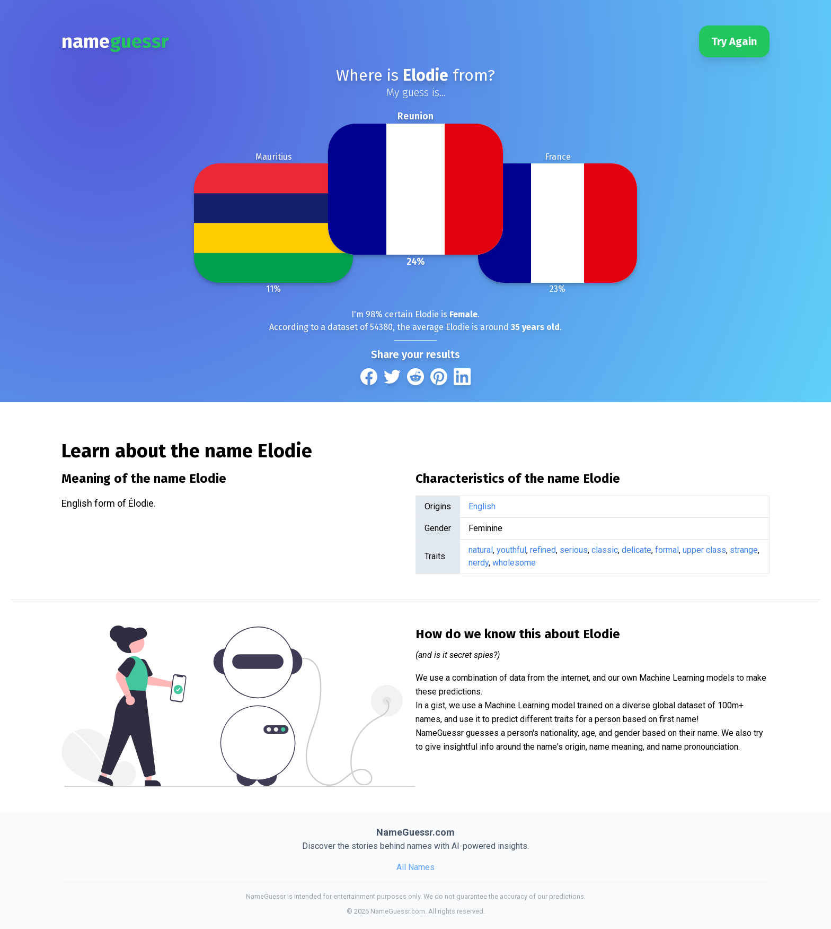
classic (604, 550)
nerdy (478, 563)
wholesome (514, 563)
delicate (636, 550)
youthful (511, 550)
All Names (415, 867)
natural (480, 550)
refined (543, 550)
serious (574, 550)
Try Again (734, 41)
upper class (704, 550)
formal (667, 550)
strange (744, 550)
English (482, 506)
